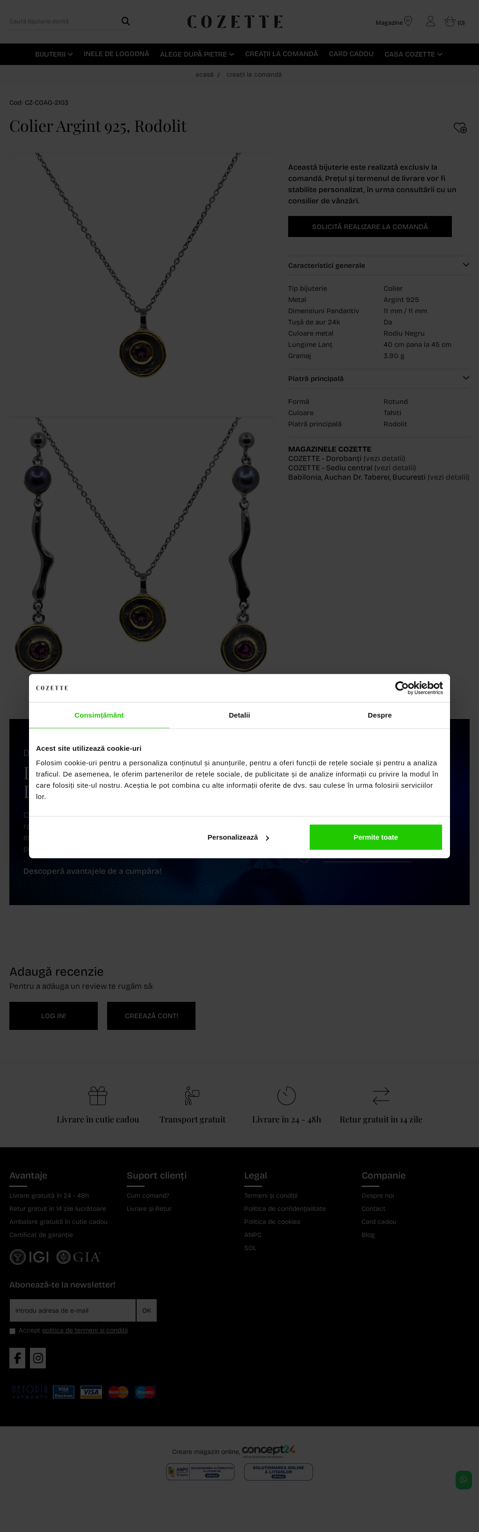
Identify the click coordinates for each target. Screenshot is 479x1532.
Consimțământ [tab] (98, 715)
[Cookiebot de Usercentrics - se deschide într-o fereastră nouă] (402, 688)
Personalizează (238, 837)
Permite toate (376, 837)
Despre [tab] (380, 715)
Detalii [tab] (239, 715)
